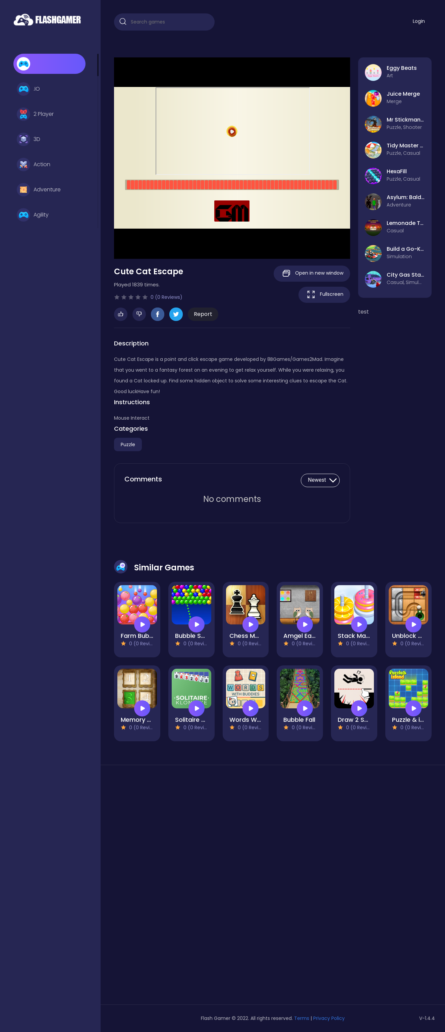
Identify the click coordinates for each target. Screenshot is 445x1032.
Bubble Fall (299, 719)
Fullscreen (324, 294)
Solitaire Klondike (200, 719)
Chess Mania (248, 635)
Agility (33, 215)
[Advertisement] (164, 887)
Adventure (39, 189)
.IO (28, 89)
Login (419, 21)
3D (28, 139)
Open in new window (311, 273)
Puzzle (128, 444)
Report (203, 314)
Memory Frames (145, 719)
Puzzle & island (414, 719)
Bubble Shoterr (197, 635)
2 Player (35, 114)
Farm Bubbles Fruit (148, 635)
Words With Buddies (259, 719)
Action (33, 164)
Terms (301, 1018)
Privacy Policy (329, 1018)
